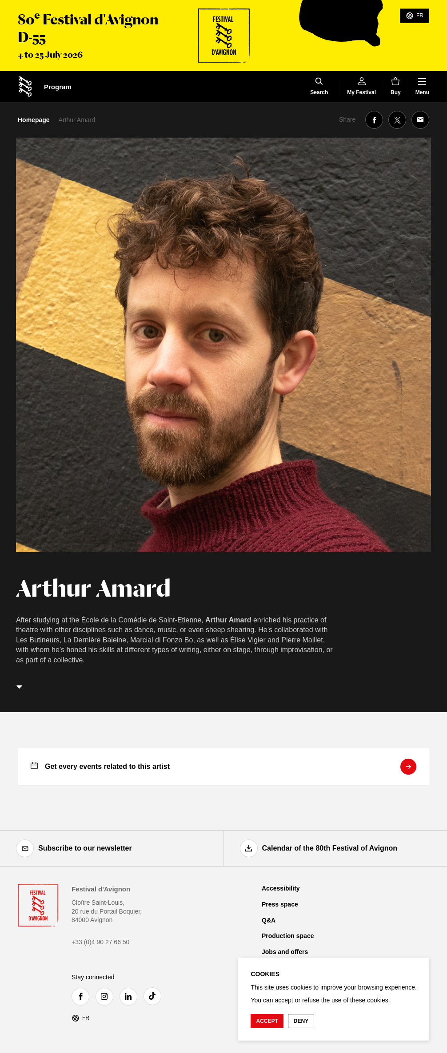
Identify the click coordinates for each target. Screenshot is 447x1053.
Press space (280, 904)
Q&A (268, 920)
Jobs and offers (285, 951)
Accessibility (281, 888)
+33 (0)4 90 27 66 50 (100, 942)
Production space (288, 935)
